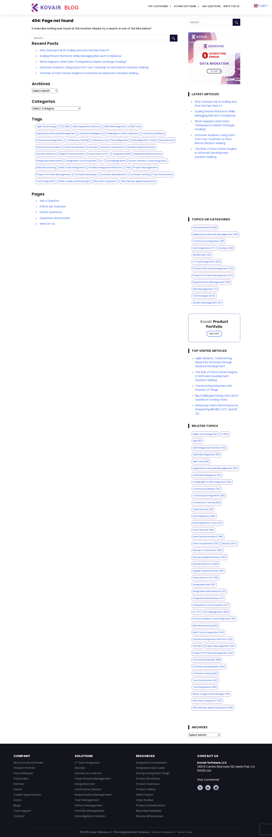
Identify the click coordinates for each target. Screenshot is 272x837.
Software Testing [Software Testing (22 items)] (140, 174)
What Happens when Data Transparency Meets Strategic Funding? (83, 62)
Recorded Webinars (149, 811)
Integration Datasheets (151, 762)
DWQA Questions (51, 212)
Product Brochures (148, 778)
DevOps (80, 768)
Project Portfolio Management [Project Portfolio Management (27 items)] (213, 275)
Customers (21, 778)
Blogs (17, 805)
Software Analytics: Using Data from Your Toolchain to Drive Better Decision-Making (94, 67)
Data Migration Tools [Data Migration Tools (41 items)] (144, 140)
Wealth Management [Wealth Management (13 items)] (207, 302)
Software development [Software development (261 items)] (113, 174)
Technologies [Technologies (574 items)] (204, 295)
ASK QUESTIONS (211, 6)
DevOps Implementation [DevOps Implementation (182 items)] (141, 147)
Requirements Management (93, 794)
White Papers (144, 794)
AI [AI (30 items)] (60, 126)
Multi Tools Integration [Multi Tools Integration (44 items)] (72, 167)
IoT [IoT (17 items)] (102, 160)
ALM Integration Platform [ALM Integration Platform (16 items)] (87, 126)
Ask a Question (49, 201)
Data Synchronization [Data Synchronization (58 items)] (48, 147)
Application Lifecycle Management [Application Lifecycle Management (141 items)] (215, 234)
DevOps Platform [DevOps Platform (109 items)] (46, 153)
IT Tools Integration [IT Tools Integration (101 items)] (206, 261)
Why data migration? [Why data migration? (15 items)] (106, 181)
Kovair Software (187, 6)
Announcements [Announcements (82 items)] (205, 227)
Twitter (200, 787)
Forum (18, 800)
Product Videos (146, 789)
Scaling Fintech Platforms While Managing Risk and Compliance (80, 56)
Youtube (216, 787)
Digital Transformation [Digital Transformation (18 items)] (72, 153)
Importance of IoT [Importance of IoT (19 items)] (99, 153)
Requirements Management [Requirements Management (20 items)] (211, 282)
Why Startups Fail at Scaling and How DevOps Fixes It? (74, 50)
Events (18, 789)
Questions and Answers (55, 218)
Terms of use (184, 832)
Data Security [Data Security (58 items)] (167, 140)
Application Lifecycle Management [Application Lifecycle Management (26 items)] (56, 133)
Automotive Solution (88, 789)
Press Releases (23, 773)
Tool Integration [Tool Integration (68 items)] (45, 181)
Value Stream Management (93, 778)
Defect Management (89, 805)
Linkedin (208, 787)
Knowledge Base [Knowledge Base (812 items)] (116, 160)
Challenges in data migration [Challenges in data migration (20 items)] (122, 133)
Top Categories (160, 6)
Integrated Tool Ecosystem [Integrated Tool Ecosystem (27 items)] (81, 160)
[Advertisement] (214, 189)
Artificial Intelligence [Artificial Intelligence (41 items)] (90, 133)
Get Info (214, 333)
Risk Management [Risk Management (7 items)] (205, 289)
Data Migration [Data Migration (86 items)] (119, 140)
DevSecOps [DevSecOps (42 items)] (202, 254)
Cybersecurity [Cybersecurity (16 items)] (100, 140)
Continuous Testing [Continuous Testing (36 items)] (77, 140)
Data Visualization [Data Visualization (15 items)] (75, 147)
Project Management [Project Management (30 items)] (145, 167)
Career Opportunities (27, 794)
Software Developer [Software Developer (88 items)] (86, 174)
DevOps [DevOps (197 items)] (93, 147)
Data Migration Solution (90, 816)
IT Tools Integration (87, 762)
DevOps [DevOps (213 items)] (226, 248)
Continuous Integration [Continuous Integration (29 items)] (49, 140)
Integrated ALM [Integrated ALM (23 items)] (121, 153)
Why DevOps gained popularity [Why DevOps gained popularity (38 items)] (138, 181)
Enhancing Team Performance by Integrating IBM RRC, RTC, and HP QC (216, 409)
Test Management (87, 800)
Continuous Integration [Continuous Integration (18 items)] (208, 241)
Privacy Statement (163, 832)
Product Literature (147, 784)
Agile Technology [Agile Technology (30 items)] (46, 126)
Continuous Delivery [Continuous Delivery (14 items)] (153, 133)
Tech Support (22, 811)
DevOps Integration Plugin (153, 773)
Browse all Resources (149, 816)
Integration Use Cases (150, 768)
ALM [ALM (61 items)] (67, 126)
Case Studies (144, 800)
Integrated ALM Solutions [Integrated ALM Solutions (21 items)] (147, 153)
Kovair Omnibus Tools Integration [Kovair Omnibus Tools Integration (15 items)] (148, 160)
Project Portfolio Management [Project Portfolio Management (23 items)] (53, 174)
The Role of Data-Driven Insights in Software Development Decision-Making (89, 73)
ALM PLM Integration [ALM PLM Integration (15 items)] (115, 126)
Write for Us (231, 6)
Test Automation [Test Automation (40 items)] (163, 174)
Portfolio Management (89, 811)
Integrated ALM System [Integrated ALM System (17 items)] (49, 160)
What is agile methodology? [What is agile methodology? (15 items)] (74, 181)
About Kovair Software (28, 762)
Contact (19, 816)
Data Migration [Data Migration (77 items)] (204, 248)
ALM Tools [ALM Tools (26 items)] (135, 126)
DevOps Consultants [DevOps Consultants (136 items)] (112, 147)
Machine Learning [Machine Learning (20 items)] (46, 167)
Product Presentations (150, 805)
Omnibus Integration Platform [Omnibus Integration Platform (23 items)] (105, 167)
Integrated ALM (85, 784)
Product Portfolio (24, 768)
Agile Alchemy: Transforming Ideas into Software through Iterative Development (213, 362)
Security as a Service (88, 773)
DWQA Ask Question (53, 206)
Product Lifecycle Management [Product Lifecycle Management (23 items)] (213, 268)
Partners (19, 784)
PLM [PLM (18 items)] (128, 167)
